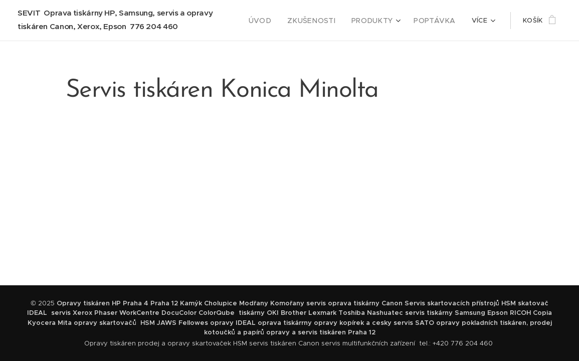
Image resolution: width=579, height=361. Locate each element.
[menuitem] (275, 20)
